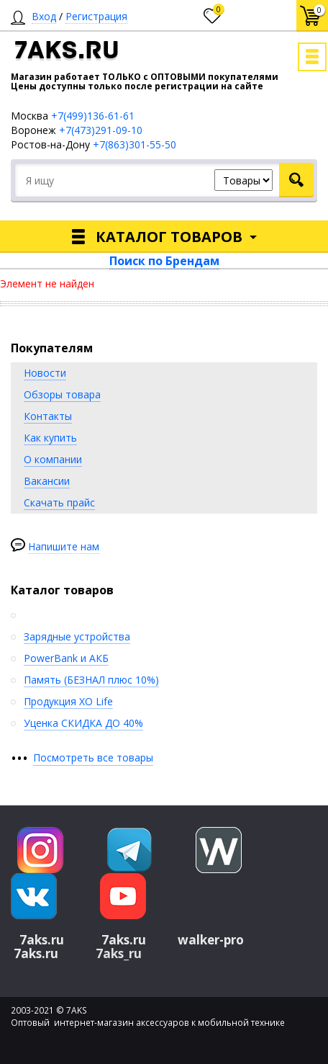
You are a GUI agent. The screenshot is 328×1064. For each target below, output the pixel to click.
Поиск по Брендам (164, 261)
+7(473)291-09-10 (100, 130)
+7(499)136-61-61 (93, 115)
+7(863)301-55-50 (134, 144)
